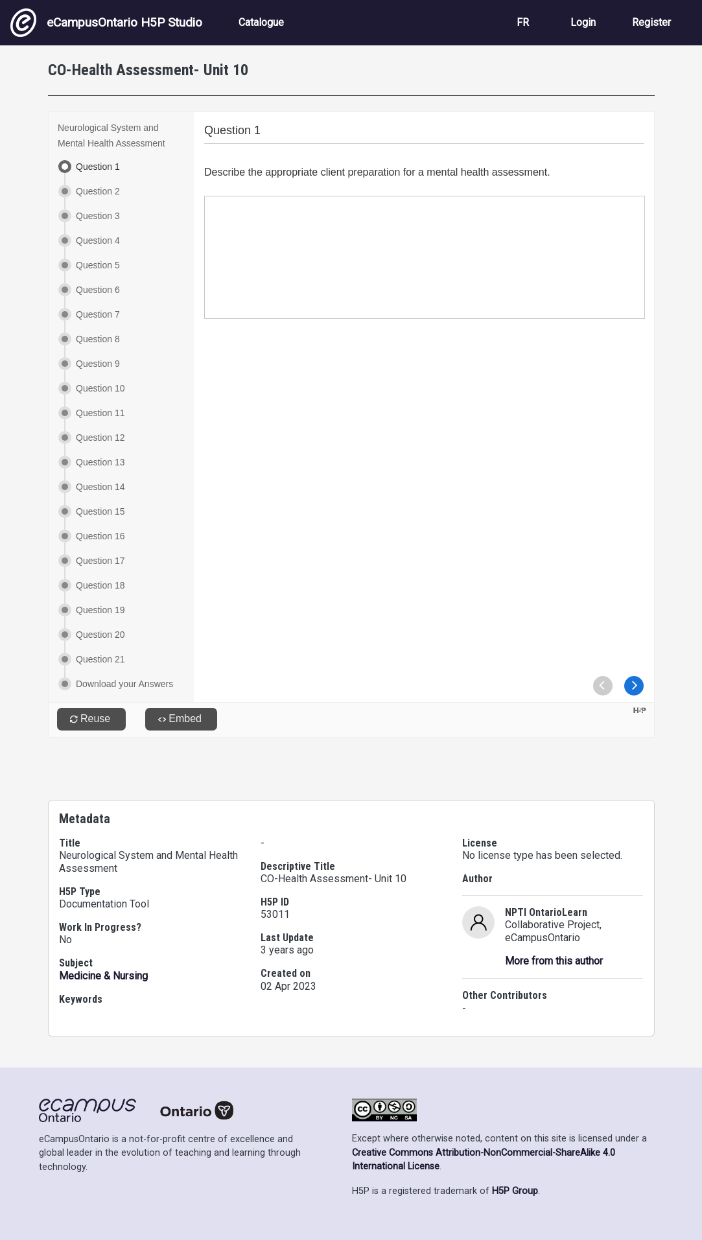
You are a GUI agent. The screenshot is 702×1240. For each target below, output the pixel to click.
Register (651, 22)
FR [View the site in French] (523, 22)
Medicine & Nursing (103, 976)
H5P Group (515, 1191)
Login (583, 22)
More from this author (554, 961)
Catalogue (261, 22)
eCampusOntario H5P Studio (106, 22)
